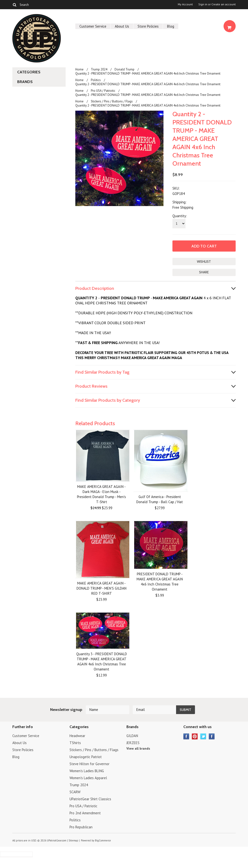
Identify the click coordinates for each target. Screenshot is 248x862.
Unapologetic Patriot (86, 756)
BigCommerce (103, 840)
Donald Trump (124, 69)
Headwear (77, 735)
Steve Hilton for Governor (89, 764)
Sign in (202, 4)
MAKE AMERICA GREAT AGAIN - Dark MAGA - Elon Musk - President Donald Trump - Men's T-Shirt (101, 494)
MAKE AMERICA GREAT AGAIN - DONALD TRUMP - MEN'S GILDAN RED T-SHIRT (101, 588)
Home (79, 69)
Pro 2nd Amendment (85, 813)
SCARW (75, 792)
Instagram (212, 736)
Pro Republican (81, 827)
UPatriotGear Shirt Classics (90, 799)
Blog (170, 26)
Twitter (203, 736)
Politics (96, 80)
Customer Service (92, 26)
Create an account (223, 4)
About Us (122, 26)
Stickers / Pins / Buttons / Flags (112, 101)
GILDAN (132, 735)
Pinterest (195, 736)
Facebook (186, 736)
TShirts (75, 742)
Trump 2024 (99, 69)
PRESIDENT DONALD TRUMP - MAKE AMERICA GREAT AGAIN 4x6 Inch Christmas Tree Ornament (160, 582)
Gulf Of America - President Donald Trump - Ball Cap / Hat (159, 499)
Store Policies (148, 26)
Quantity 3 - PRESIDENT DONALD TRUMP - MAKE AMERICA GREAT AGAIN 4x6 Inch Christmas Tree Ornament (101, 661)
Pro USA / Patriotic (103, 91)
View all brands (138, 748)
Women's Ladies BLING (87, 771)
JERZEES (133, 742)
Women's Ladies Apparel (88, 778)
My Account (185, 4)
